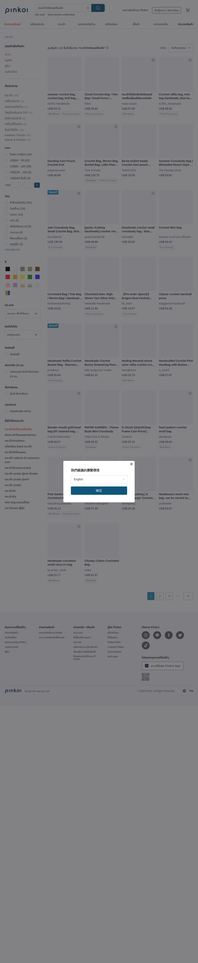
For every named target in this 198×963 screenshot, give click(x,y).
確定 (99, 490)
